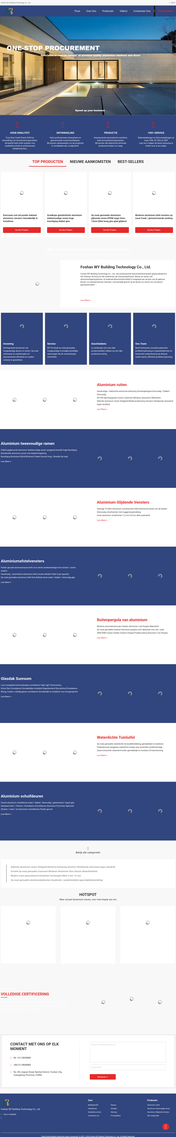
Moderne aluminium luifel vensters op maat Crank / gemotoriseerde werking (154, 217)
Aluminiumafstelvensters (22, 561)
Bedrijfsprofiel (93, 1105)
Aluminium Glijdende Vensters (123, 502)
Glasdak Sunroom (16, 678)
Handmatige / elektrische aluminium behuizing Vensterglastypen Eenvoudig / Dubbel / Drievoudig (133, 393)
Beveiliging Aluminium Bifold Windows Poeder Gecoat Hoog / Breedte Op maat (34, 456)
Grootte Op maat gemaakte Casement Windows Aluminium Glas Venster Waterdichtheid (54, 871)
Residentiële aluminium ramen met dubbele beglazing (23, 453)
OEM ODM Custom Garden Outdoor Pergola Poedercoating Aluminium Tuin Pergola (132, 633)
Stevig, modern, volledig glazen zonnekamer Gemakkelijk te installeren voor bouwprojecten (39, 692)
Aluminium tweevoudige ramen (27, 443)
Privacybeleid (116, 1116)
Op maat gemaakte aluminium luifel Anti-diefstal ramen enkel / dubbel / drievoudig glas (38, 577)
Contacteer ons (93, 1116)
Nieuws (113, 1105)
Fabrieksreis (92, 1109)
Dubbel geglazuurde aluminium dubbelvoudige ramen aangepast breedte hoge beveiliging (39, 450)
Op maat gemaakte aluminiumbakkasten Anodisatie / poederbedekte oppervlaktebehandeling (57, 880)
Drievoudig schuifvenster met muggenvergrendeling (119, 512)
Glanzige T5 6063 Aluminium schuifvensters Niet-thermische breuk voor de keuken (132, 509)
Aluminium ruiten (112, 384)
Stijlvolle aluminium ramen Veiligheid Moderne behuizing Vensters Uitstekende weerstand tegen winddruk (135, 402)
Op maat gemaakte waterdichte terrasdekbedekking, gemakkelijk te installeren (130, 744)
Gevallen (114, 1109)
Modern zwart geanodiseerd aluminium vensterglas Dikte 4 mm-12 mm (46, 875)
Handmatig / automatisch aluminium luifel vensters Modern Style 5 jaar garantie (35, 574)
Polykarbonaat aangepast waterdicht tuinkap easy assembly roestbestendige (129, 747)
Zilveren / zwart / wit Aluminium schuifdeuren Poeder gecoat (27, 809)
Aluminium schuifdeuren (22, 796)
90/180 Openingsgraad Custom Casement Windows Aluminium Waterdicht (129, 398)
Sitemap (114, 1112)
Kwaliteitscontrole (94, 1112)
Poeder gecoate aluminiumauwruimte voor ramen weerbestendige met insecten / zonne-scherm (38, 569)
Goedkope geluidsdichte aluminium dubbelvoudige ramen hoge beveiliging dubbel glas (64, 218)
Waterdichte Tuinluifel (116, 737)
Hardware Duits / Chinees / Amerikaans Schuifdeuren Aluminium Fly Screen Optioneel (37, 806)
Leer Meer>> (85, 300)
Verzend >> (102, 1077)
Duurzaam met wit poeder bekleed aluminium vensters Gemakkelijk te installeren (20, 218)
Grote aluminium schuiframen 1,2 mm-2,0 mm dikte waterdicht (123, 515)
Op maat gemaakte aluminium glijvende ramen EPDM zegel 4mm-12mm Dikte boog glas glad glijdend (109, 218)
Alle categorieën (153, 1116)
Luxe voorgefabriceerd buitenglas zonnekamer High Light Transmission (31, 685)
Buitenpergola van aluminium (122, 620)
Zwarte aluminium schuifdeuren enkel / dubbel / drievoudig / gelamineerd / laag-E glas (37, 803)
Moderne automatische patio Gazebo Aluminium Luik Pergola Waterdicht (128, 626)
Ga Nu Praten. (22, 230)
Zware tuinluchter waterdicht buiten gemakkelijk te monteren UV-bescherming (130, 750)
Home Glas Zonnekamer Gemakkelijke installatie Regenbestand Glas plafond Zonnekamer (39, 688)
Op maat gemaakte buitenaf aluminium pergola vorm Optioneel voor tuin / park (130, 630)
